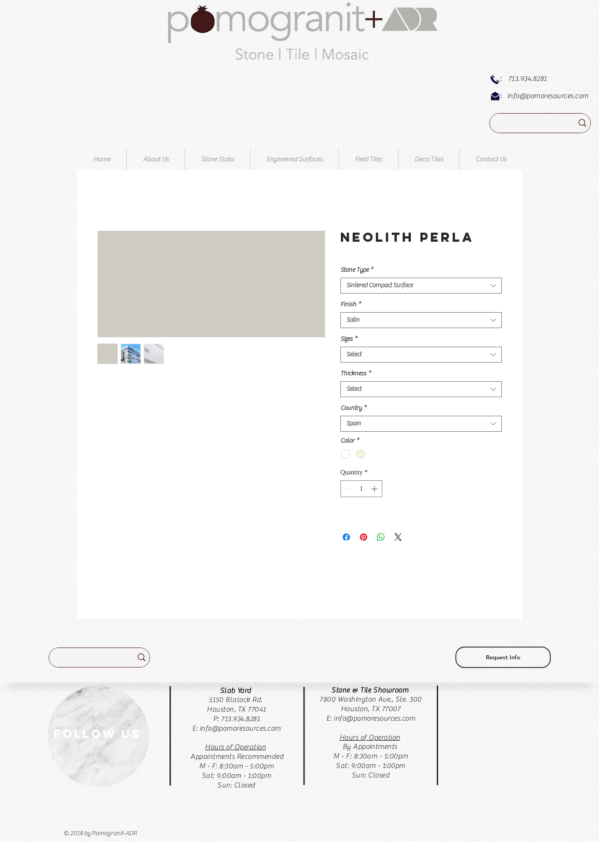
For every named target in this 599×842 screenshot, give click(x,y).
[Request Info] (503, 657)
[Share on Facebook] (346, 537)
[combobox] (421, 286)
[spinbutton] (361, 489)
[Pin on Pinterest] (363, 537)
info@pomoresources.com (548, 96)
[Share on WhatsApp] (380, 537)
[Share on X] (398, 537)
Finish (350, 304)
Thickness (355, 373)
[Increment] (375, 489)
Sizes (348, 339)
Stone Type (356, 270)
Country (353, 408)
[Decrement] (347, 489)
